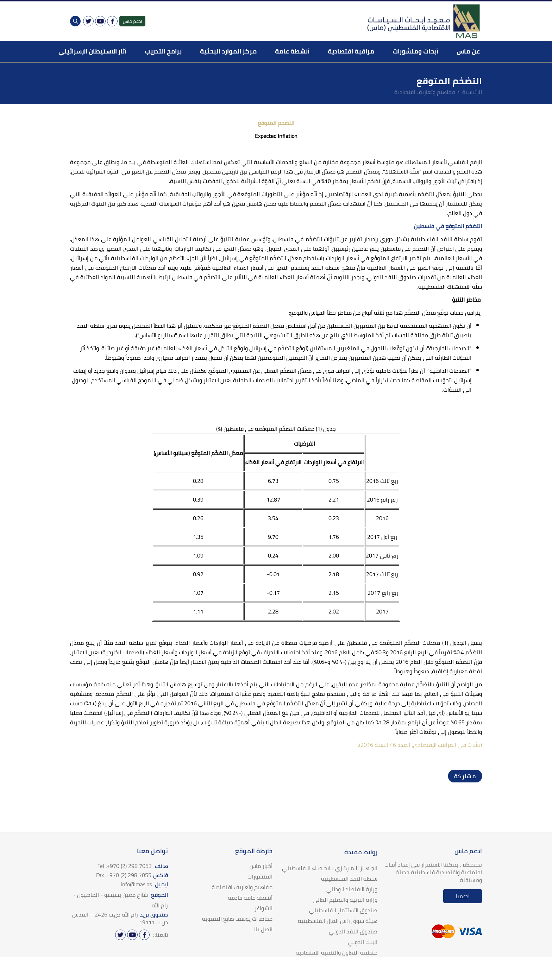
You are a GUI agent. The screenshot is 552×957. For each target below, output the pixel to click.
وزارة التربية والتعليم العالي (345, 899)
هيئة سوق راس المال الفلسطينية (337, 920)
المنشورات (259, 876)
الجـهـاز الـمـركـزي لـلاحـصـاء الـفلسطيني (329, 868)
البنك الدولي (362, 942)
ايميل (144, 884)
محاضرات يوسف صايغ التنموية (237, 918)
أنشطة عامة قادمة (250, 897)
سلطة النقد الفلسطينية (349, 878)
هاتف (133, 866)
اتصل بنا (263, 929)
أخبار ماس (261, 866)
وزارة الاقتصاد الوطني (351, 889)
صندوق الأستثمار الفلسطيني (343, 910)
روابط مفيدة (360, 852)
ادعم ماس (132, 21)
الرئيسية (472, 92)
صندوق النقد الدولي (353, 931)
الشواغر (263, 908)
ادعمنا (463, 896)
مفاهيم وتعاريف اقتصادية (424, 92)
